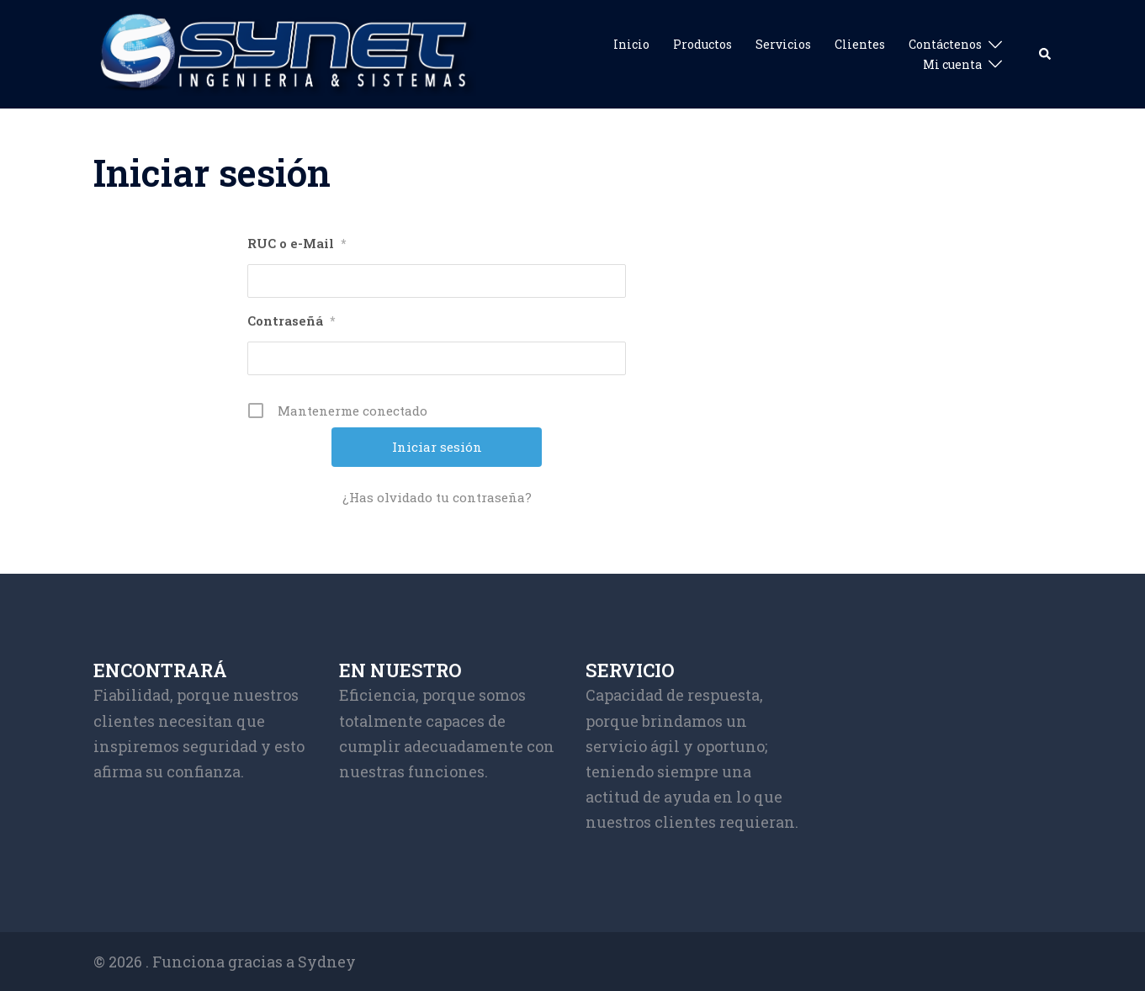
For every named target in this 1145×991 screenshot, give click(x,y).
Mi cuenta (952, 64)
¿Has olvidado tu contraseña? (437, 497)
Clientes (860, 44)
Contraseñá (291, 321)
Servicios (783, 44)
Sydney (327, 961)
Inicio (631, 44)
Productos (702, 44)
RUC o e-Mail (297, 244)
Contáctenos (945, 44)
